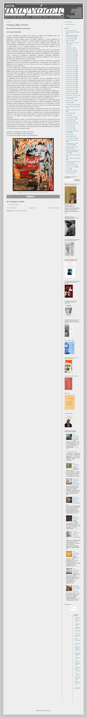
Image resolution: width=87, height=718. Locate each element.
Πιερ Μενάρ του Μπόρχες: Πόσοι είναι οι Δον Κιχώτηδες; (76, 588)
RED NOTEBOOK (77, 683)
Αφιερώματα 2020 (70, 85)
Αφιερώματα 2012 (70, 69)
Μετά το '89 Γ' (69, 129)
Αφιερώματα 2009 (70, 63)
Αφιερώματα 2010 (70, 65)
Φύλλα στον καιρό (70, 167)
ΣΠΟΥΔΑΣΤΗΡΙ (77, 664)
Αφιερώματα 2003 (70, 52)
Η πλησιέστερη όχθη (71, 451)
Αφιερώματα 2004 (70, 54)
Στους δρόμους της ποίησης (73, 158)
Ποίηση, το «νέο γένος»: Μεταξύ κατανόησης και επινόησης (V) (73, 535)
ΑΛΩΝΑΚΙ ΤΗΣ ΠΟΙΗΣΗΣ (77, 620)
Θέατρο (68, 115)
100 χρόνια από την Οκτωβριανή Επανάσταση (72, 31)
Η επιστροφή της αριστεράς (73, 106)
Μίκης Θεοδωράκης (71, 123)
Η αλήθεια (68, 102)
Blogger (48, 710)
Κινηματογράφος (70, 117)
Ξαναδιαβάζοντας (70, 138)
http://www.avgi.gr (70, 24)
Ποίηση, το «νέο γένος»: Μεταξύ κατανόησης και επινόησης (76, 481)
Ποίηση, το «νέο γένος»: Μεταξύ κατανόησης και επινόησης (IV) (73, 501)
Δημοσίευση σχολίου (14, 204)
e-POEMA (77, 673)
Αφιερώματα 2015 (70, 75)
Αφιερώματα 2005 (70, 56)
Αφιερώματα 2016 (70, 77)
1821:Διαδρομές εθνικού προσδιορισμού (72, 36)
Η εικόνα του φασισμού (72, 104)
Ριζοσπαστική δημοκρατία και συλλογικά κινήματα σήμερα (72, 151)
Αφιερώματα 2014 (70, 73)
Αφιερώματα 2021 (70, 87)
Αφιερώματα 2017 (70, 79)
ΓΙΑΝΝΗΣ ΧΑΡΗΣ (77, 628)
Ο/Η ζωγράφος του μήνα (72, 140)
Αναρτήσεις (69, 607)
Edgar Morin (69, 40)
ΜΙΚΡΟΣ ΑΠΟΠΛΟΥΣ (77, 654)
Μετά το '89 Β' (69, 127)
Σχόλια (68, 610)
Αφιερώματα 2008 (70, 61)
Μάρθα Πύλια (69, 121)
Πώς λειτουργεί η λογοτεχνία (76, 436)
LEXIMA (77, 676)
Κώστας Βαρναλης (71, 119)
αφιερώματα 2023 (70, 171)
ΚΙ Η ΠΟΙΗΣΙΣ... (77, 640)
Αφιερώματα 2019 (70, 83)
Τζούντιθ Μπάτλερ (70, 165)
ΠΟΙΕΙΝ (77, 661)
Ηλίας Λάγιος (69, 113)
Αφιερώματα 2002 (70, 50)
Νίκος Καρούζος (70, 136)
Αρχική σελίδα (32, 208)
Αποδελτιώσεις (70, 48)
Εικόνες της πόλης (71, 100)
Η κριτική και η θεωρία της (72, 109)
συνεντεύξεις (69, 173)
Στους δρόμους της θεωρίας (73, 155)
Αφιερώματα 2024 (70, 91)
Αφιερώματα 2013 (70, 71)
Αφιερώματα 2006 (70, 57)
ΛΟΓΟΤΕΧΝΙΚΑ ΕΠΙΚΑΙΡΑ (77, 649)
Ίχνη (67, 46)
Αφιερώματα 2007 (70, 59)
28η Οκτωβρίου (70, 38)
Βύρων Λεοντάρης (70, 93)
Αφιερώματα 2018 (70, 81)
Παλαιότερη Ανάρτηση (53, 208)
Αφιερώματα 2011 (70, 67)
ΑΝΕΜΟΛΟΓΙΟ (77, 624)
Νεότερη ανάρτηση (12, 208)
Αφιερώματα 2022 (70, 89)
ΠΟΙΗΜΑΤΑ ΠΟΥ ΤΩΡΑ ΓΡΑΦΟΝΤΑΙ (72, 144)
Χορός (67, 169)
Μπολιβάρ (68, 134)
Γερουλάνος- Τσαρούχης (72, 95)
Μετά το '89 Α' (69, 125)
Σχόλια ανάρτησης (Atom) (20, 210)
